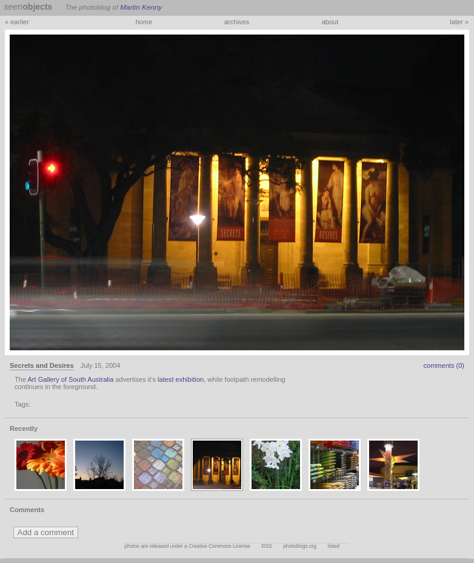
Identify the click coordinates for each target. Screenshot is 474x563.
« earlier (17, 21)
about (330, 21)
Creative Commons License (219, 546)
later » (459, 21)
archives (236, 21)
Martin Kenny (141, 7)
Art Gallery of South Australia (71, 379)
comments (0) (443, 365)
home (144, 21)
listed (333, 546)
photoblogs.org (299, 546)
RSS (266, 546)
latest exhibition (181, 379)
